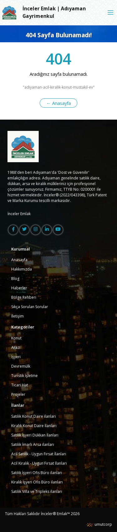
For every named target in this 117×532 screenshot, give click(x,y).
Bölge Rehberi (23, 297)
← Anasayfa (58, 103)
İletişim (17, 316)
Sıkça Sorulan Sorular (29, 306)
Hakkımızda (21, 269)
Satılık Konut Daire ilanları (33, 416)
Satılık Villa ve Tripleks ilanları (36, 491)
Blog (15, 278)
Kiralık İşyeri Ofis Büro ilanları (37, 482)
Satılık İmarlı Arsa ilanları (32, 444)
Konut (16, 338)
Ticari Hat (19, 385)
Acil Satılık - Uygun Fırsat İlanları (38, 454)
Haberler (19, 288)
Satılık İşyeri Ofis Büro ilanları (36, 472)
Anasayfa (19, 259)
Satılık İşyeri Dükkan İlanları (34, 435)
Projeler (18, 394)
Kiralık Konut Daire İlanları (33, 425)
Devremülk (20, 366)
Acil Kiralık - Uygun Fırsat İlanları (39, 463)
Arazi (15, 347)
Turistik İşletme (24, 375)
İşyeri (16, 356)
